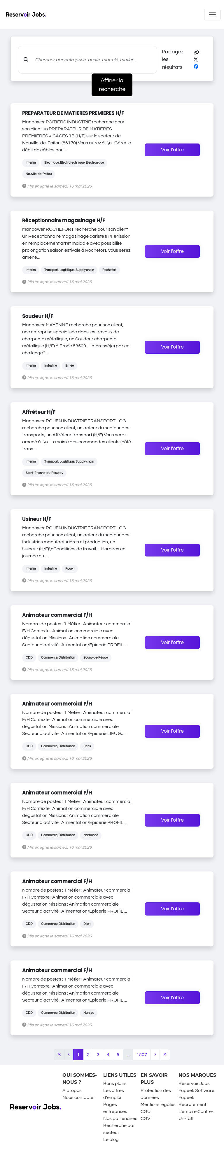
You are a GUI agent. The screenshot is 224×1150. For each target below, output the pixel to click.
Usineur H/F (36, 519)
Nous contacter (78, 1097)
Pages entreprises (115, 1108)
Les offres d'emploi (113, 1094)
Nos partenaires (120, 1118)
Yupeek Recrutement (192, 1101)
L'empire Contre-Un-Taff (196, 1115)
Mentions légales (158, 1104)
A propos (72, 1090)
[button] (196, 52)
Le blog (111, 1139)
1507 (141, 1054)
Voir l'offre (172, 150)
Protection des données (156, 1094)
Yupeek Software (196, 1090)
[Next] (155, 1054)
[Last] (165, 1054)
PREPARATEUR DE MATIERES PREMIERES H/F (73, 113)
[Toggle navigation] (212, 14)
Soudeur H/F (37, 316)
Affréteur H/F (38, 412)
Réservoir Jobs (194, 1083)
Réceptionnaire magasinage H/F (63, 220)
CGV (145, 1118)
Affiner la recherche (112, 85)
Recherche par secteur (119, 1129)
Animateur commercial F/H (57, 615)
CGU (145, 1111)
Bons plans (115, 1083)
